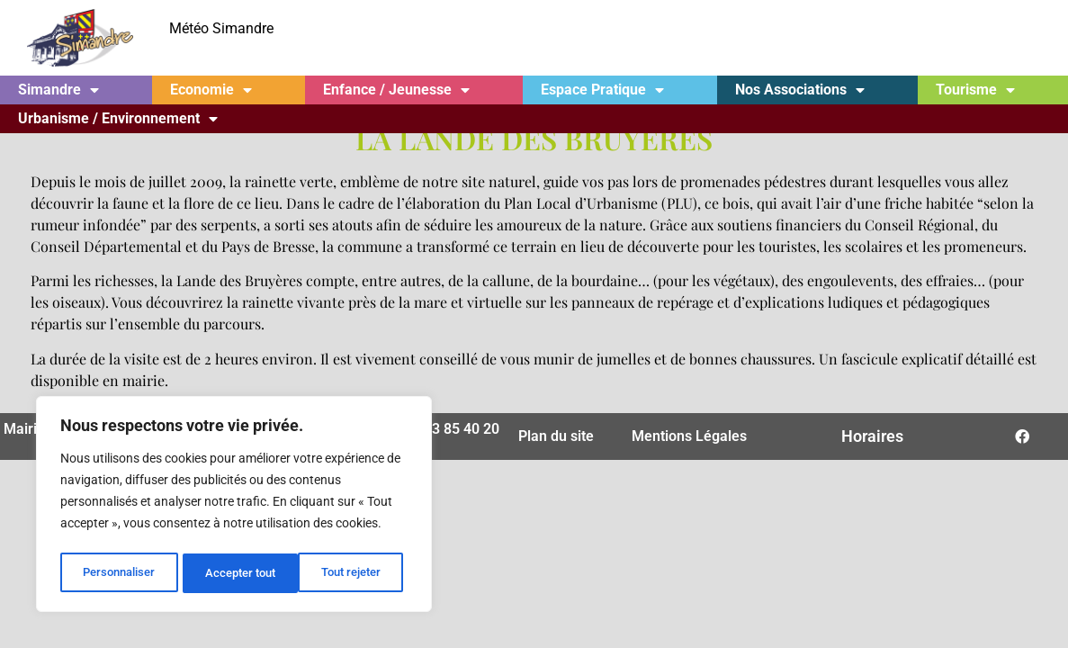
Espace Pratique (602, 90)
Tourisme (975, 90)
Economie (211, 90)
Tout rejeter (235, 573)
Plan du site (556, 425)
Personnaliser (118, 573)
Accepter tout (351, 573)
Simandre (58, 90)
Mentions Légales (689, 425)
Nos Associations (800, 90)
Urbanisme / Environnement (118, 118)
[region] (234, 506)
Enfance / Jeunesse (396, 90)
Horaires (872, 425)
